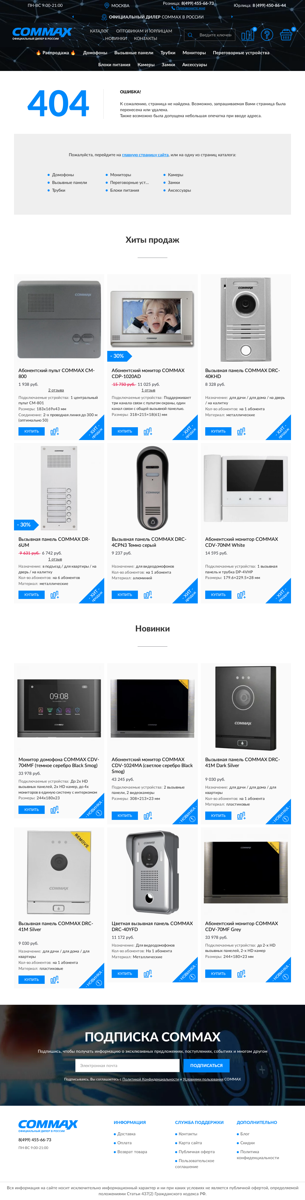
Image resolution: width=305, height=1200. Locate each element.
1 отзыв (148, 390)
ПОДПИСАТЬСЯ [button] (206, 1066)
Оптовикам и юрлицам (144, 31)
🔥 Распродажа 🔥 (56, 53)
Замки (168, 65)
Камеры (146, 65)
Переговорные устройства (241, 53)
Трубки (168, 53)
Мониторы (194, 53)
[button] (188, 8)
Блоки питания (114, 65)
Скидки (247, 1143)
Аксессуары (194, 65)
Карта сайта (190, 1143)
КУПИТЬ (31, 431)
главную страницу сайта (145, 155)
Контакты (145, 39)
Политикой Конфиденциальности (150, 1079)
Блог (245, 1134)
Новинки (116, 39)
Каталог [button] (99, 31)
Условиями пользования (203, 1079)
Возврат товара (132, 1152)
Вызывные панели (133, 53)
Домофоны (95, 53)
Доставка (126, 1134)
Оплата (124, 1143)
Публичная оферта (197, 1152)
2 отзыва (56, 390)
